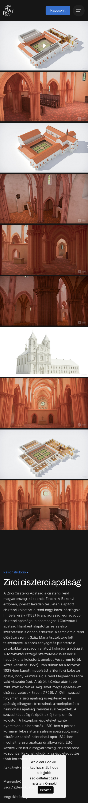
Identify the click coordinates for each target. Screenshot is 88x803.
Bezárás (45, 790)
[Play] (44, 46)
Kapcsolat (58, 10)
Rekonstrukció (14, 572)
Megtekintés (16, 797)
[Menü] (79, 10)
